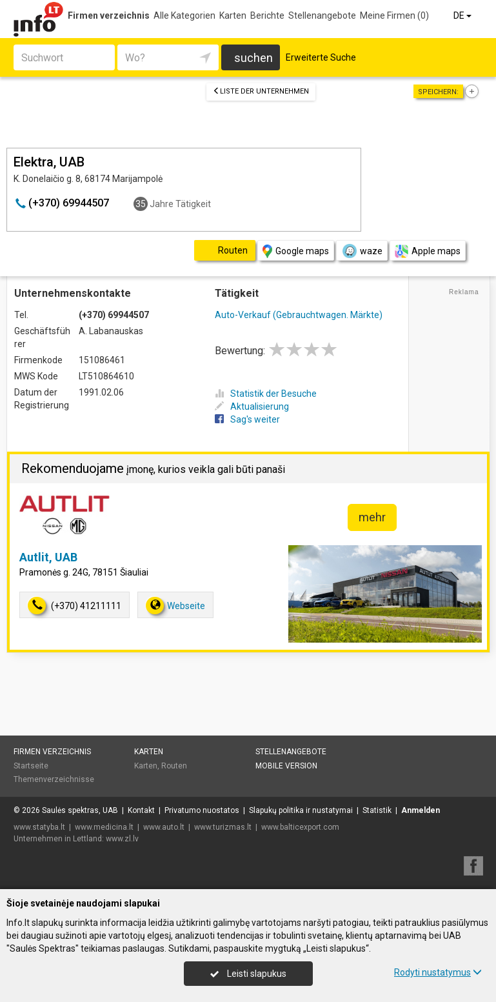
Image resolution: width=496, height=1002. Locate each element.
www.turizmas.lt (223, 827)
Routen (174, 765)
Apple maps (428, 251)
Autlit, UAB (48, 557)
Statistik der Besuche (266, 393)
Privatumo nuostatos (201, 810)
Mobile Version (286, 765)
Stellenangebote (322, 15)
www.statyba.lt (39, 827)
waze (361, 251)
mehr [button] (372, 517)
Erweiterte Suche (321, 57)
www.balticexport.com (300, 827)
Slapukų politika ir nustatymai (301, 810)
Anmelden (420, 810)
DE (463, 15)
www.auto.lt (163, 827)
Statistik (377, 810)
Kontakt (141, 810)
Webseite (175, 605)
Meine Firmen (394, 15)
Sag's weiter (247, 419)
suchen (253, 58)
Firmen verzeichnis (109, 15)
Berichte (267, 15)
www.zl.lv (122, 838)
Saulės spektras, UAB (80, 810)
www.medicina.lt (104, 827)
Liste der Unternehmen (261, 91)
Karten (232, 15)
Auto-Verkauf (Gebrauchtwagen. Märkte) (298, 315)
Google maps (296, 251)
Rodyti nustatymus (438, 972)
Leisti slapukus (248, 973)
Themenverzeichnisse (54, 779)
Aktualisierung (252, 406)
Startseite (31, 765)
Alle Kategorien (184, 15)
